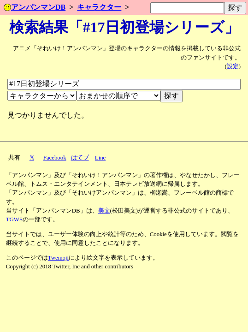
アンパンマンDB (34, 7)
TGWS (14, 219)
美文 (104, 211)
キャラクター (99, 7)
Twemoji (58, 258)
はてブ (80, 157)
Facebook (54, 157)
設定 (233, 66)
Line (100, 157)
